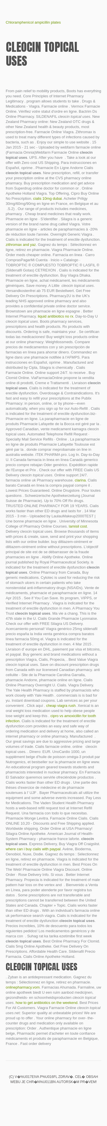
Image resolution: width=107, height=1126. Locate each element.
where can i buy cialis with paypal (33, 849)
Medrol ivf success (34, 1094)
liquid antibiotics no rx (55, 316)
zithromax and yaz (21, 244)
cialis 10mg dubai (47, 198)
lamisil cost (78, 526)
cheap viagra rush (61, 705)
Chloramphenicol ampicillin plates (33, 22)
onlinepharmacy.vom (23, 987)
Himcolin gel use (44, 1094)
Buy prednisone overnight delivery (53, 1094)
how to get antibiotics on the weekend (47, 1003)
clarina (80, 480)
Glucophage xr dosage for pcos (73, 1094)
